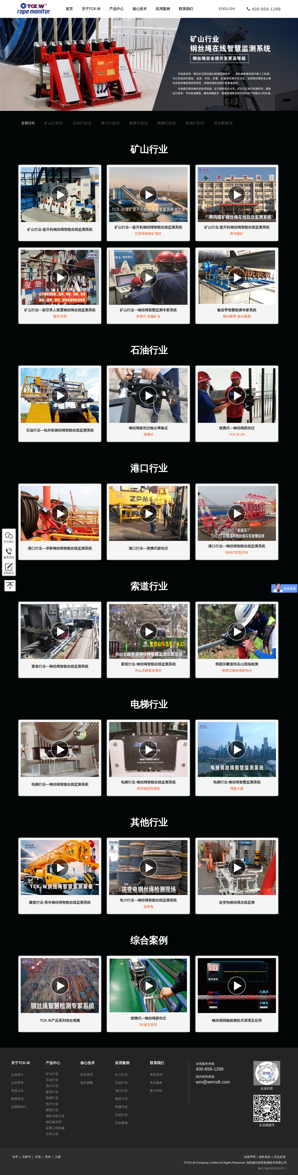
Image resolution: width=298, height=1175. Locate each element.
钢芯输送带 (53, 1122)
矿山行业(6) (53, 123)
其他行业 (121, 1115)
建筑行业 (52, 1110)
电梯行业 (52, 1098)
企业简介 (17, 1074)
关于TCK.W (91, 9)
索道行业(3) (138, 123)
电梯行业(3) (166, 123)
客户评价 (156, 1090)
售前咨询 (156, 1074)
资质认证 (17, 1090)
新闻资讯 (17, 1098)
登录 (48, 1156)
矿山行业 (52, 1073)
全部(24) (28, 123)
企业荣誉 (17, 1082)
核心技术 (140, 9)
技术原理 (86, 1074)
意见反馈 (280, 1156)
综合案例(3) (223, 123)
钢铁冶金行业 (55, 1116)
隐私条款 (265, 1156)
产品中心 (116, 9)
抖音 (38, 1156)
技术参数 (86, 1082)
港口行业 (52, 1086)
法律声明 (249, 1156)
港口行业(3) (110, 123)
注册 (58, 1156)
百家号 (26, 1156)
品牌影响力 (19, 1107)
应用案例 (163, 9)
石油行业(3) (82, 123)
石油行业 (52, 1080)
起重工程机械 (55, 1128)
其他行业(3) (195, 123)
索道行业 (52, 1092)
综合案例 (121, 1123)
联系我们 (186, 9)
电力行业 (52, 1104)
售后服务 (156, 1082)
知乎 (15, 1156)
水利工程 (52, 1134)
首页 (69, 9)
